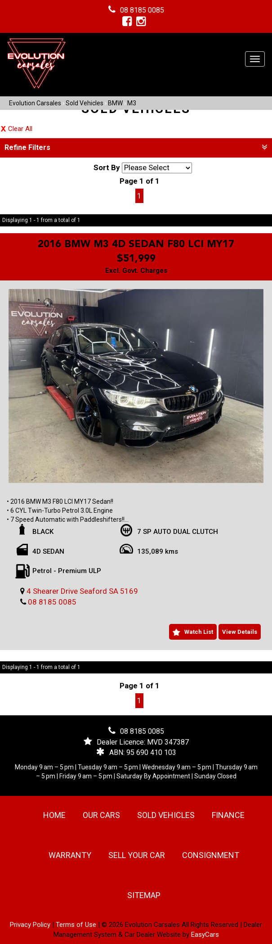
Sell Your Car (136, 855)
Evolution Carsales (35, 103)
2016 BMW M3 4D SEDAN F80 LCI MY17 (136, 244)
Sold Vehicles (84, 103)
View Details (239, 631)
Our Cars (101, 815)
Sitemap (144, 895)
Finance (228, 815)
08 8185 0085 (142, 10)
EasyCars (205, 934)
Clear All (20, 129)
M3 (131, 103)
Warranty (70, 855)
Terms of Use (77, 925)
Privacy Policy (31, 925)
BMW (115, 103)
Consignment (210, 855)
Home (54, 815)
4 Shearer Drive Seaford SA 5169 (82, 591)
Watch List (198, 631)
